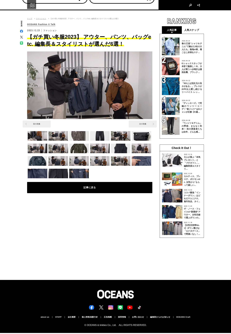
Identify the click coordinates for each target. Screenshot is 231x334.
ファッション (41, 18)
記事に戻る (90, 188)
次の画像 (142, 124)
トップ (29, 18)
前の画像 (36, 124)
